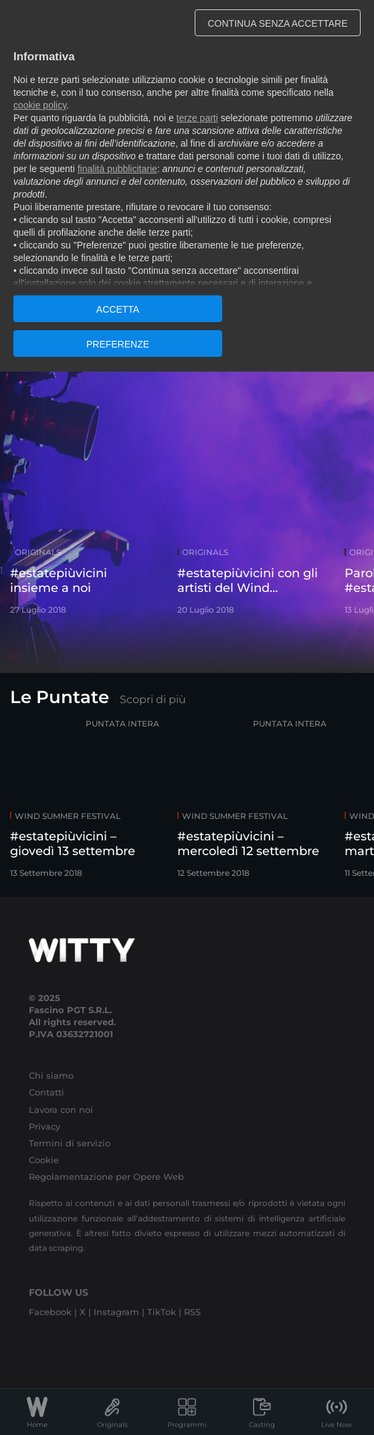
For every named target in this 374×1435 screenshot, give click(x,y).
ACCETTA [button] (117, 309)
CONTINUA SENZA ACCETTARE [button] (278, 23)
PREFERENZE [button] (117, 344)
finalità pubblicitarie (117, 168)
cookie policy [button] (39, 105)
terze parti (197, 117)
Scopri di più (153, 699)
